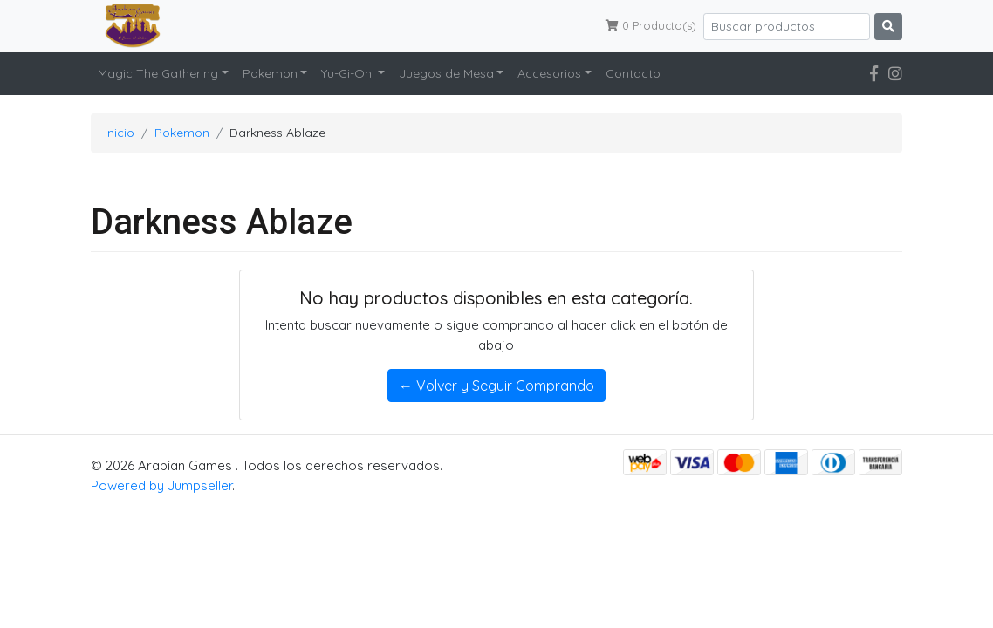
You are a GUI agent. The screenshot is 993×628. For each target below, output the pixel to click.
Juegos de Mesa (446, 73)
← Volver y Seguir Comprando (496, 385)
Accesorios (549, 73)
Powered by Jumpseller (161, 485)
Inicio (119, 132)
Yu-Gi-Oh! (347, 73)
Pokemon (270, 73)
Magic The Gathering (158, 73)
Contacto (633, 73)
